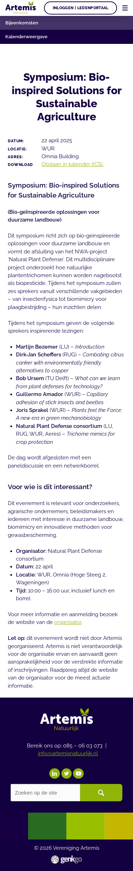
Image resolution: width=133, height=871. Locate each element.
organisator (67, 622)
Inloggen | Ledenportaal (81, 7)
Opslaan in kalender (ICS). (72, 164)
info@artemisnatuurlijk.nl (68, 753)
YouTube (78, 773)
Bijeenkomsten (21, 22)
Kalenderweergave (26, 36)
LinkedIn (54, 773)
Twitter (66, 773)
